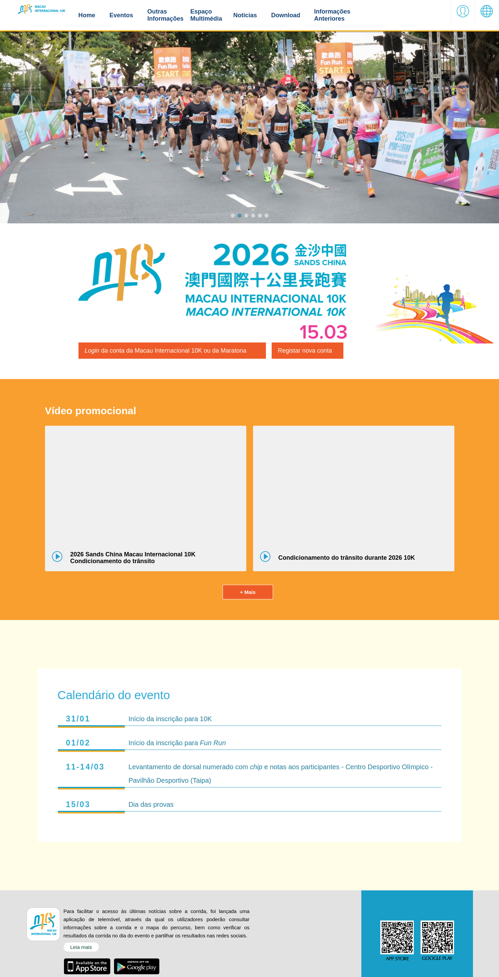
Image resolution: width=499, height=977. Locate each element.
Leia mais (81, 952)
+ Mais (247, 597)
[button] (462, 15)
